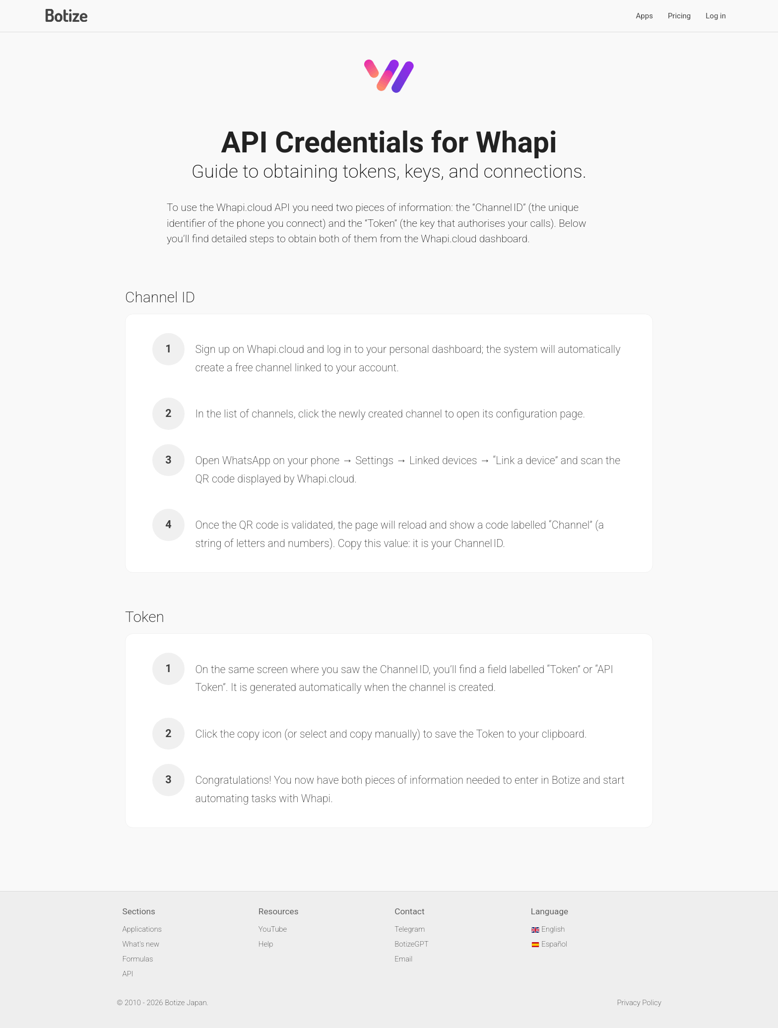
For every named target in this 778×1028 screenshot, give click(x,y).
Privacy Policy (639, 1002)
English (548, 929)
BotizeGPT (411, 944)
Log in (716, 15)
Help (266, 944)
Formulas (137, 959)
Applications (142, 929)
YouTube (273, 929)
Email (403, 959)
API (127, 973)
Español (549, 944)
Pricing (679, 15)
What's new (140, 944)
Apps (644, 15)
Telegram (409, 929)
